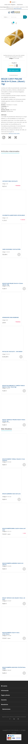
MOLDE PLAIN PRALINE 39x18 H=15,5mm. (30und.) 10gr (12, 284)
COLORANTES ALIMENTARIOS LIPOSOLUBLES (13, 215)
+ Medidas (17, 185)
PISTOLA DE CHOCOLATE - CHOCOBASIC (12, 351)
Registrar (13, 4)
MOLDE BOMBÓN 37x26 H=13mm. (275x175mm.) (11, 633)
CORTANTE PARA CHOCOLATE (10, 181)
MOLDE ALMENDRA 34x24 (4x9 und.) (11, 493)
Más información (18, 8)
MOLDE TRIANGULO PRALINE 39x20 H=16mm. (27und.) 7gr (13, 420)
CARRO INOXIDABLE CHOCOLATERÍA (11, 249)
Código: (4, 183)
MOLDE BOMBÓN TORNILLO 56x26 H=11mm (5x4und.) (13, 459)
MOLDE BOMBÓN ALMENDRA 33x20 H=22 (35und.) (12, 564)
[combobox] (17, 17)
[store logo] (14, 12)
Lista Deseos (20, 4)
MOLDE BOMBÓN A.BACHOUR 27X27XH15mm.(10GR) (14, 668)
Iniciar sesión (8, 4)
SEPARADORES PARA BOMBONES (10, 317)
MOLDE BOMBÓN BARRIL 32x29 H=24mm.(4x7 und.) (14, 529)
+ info (24, 533)
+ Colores (22, 219)
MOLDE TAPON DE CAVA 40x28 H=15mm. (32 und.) (13, 598)
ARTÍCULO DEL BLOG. (14, 133)
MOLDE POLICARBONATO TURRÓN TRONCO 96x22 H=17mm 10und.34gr (13, 386)
